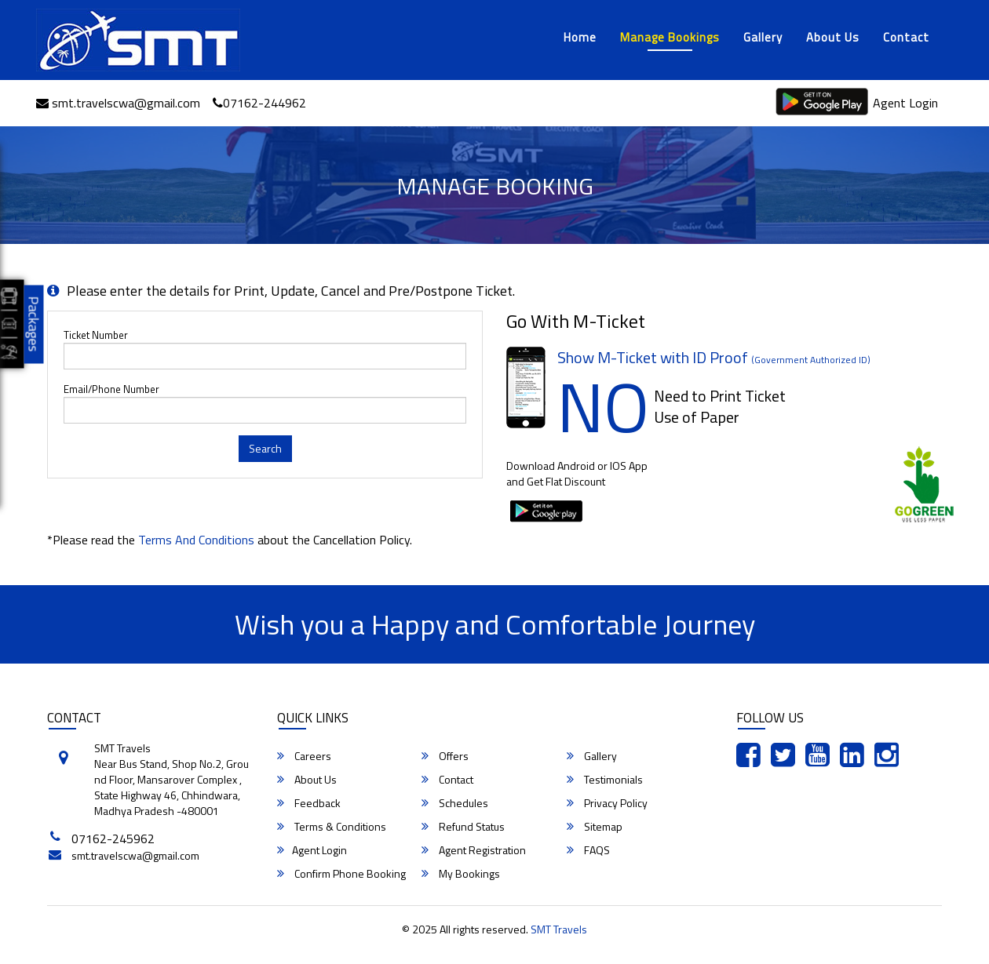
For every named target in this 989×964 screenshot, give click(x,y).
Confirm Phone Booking (341, 874)
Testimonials (605, 780)
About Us (832, 37)
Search (265, 448)
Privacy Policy (607, 803)
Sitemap (594, 827)
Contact (906, 37)
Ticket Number (96, 335)
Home (580, 37)
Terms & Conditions (331, 827)
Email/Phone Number (111, 389)
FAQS (588, 850)
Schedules (455, 803)
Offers (445, 756)
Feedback (309, 803)
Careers (304, 756)
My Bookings (461, 874)
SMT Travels (559, 929)
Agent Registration (474, 850)
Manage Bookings (670, 37)
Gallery (763, 37)
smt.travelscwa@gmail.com (118, 102)
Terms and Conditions (196, 540)
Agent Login (905, 102)
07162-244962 (259, 102)
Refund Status (463, 827)
